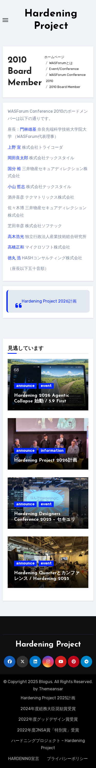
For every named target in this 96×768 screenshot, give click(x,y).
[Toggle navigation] (5, 20)
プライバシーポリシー (67, 758)
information (52, 450)
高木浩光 (16, 236)
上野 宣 (14, 147)
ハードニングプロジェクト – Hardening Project (48, 744)
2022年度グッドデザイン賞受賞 (48, 719)
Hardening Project (48, 645)
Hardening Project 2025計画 (48, 697)
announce (25, 386)
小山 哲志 (16, 186)
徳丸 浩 (14, 257)
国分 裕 (14, 168)
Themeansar (51, 688)
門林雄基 (28, 129)
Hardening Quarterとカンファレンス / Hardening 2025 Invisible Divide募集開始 (47, 579)
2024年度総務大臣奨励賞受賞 (48, 708)
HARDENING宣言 (23, 758)
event (46, 386)
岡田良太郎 (18, 157)
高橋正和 (16, 247)
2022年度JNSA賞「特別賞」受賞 (48, 730)
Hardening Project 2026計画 (49, 301)
